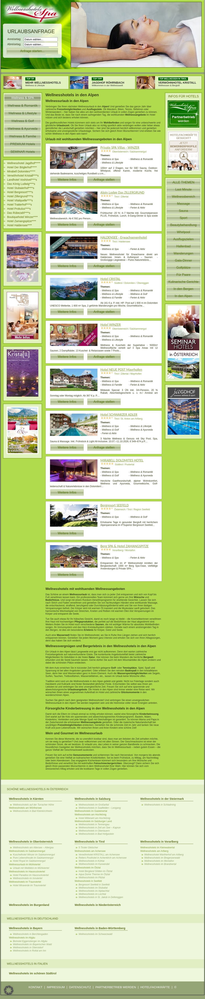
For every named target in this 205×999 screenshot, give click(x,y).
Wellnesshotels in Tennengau (93, 824)
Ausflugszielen (183, 239)
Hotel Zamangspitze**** (21, 221)
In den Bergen (184, 289)
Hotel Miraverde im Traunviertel (29, 885)
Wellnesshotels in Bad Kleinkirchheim (32, 811)
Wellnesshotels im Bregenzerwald (162, 857)
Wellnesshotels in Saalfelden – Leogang (99, 807)
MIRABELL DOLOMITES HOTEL (121, 460)
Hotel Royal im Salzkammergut (29, 861)
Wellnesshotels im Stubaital (93, 887)
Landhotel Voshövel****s (22, 179)
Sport (183, 218)
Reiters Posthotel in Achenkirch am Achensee (102, 857)
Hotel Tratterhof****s (19, 204)
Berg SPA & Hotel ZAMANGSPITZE (124, 546)
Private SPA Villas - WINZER (119, 147)
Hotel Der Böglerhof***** (22, 167)
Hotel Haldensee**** (19, 225)
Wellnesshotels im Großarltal (93, 804)
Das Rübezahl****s (18, 212)
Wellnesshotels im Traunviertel (25, 881)
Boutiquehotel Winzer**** (22, 217)
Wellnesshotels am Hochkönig (90, 814)
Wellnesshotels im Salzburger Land (93, 821)
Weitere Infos (67, 179)
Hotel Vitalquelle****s (20, 200)
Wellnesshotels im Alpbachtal (93, 891)
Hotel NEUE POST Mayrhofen (121, 369)
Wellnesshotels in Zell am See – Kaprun (99, 827)
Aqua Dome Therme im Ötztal (94, 874)
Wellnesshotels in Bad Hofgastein (96, 834)
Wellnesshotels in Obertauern (94, 830)
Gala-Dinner (183, 260)
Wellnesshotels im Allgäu (22, 937)
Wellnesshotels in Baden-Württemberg (100, 928)
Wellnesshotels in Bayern (25, 928)
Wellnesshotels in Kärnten (26, 798)
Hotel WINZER (110, 324)
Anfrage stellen (104, 179)
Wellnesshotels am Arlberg (154, 851)
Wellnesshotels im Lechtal (92, 894)
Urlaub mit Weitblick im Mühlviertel (31, 868)
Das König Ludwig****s (21, 183)
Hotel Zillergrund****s (20, 196)
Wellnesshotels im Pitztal (91, 877)
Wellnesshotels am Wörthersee (25, 807)
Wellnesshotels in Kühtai (91, 861)
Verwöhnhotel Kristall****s (23, 175)
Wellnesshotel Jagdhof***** (23, 163)
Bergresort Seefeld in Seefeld (94, 884)
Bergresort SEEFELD (114, 505)
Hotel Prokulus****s (19, 208)
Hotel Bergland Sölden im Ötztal (95, 871)
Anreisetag (15, 39)
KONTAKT (36, 987)
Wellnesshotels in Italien (27, 963)
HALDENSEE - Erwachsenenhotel (123, 237)
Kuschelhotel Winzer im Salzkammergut (34, 854)
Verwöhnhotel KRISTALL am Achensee (99, 854)
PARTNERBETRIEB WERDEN (115, 987)
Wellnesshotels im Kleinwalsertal (157, 847)
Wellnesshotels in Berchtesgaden (30, 934)
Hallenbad (183, 246)
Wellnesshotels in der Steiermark (162, 798)
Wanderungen (183, 253)
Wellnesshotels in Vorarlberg (159, 841)
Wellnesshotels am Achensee (90, 851)
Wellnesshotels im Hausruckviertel (27, 871)
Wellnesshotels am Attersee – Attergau (33, 847)
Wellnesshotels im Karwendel (94, 864)
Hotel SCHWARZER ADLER (118, 414)
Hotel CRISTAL (110, 279)
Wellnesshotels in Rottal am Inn (29, 950)
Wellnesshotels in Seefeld (88, 881)
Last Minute (183, 189)
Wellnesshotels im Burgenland (29, 904)
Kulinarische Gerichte (183, 281)
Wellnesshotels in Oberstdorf (28, 947)
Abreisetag (15, 44)
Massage (183, 203)
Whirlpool (183, 232)
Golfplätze (183, 267)
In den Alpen (183, 296)
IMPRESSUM (56, 987)
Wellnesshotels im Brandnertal (160, 864)
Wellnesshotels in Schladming (160, 804)
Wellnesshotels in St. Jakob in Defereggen (100, 897)
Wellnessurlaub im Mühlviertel (24, 864)
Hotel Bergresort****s (20, 192)
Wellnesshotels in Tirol (90, 841)
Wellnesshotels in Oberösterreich (31, 841)
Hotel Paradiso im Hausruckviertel (31, 875)
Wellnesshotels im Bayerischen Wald (32, 944)
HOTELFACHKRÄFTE (155, 987)
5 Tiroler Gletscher (88, 847)
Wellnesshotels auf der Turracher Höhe (33, 804)
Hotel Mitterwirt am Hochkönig (94, 818)
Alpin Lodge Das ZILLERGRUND (122, 192)
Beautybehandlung (183, 225)
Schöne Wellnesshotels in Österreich (37, 789)
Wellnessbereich (183, 196)
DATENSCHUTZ (80, 987)
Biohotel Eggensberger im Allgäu (30, 941)
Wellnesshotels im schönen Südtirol (32, 973)
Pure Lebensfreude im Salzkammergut (33, 857)
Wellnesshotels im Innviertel (27, 878)
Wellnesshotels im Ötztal (87, 867)
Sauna (183, 210)
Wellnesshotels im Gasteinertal (91, 811)
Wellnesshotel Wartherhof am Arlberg (164, 854)
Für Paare (183, 274)
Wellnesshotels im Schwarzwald (95, 934)
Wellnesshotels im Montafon (159, 861)
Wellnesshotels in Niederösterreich (98, 904)
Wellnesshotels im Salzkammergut (27, 851)
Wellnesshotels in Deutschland (32, 918)
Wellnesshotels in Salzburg (92, 798)
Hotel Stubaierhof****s (20, 188)
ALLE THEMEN (184, 182)
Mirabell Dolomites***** (21, 171)
